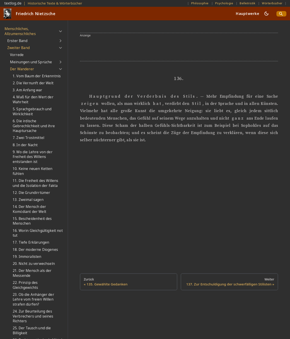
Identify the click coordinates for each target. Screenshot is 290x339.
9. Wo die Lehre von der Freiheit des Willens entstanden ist (33, 157)
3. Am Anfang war (27, 90)
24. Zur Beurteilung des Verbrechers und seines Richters (33, 316)
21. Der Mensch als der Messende (32, 273)
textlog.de (13, 3)
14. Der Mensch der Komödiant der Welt (29, 209)
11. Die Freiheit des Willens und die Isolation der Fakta (35, 183)
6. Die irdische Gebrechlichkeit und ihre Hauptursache (34, 126)
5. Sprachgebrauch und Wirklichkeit (32, 111)
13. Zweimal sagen (28, 199)
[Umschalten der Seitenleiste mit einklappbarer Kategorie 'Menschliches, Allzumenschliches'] (60, 31)
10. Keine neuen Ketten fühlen (33, 171)
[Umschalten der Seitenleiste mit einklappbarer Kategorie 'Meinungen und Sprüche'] (60, 61)
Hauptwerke (247, 13)
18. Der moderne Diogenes (35, 249)
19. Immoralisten (27, 256)
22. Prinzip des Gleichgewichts (25, 285)
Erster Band (17, 40)
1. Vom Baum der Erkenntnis (37, 76)
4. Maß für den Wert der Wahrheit (33, 99)
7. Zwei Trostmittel (28, 137)
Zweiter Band (18, 47)
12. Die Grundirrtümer (31, 192)
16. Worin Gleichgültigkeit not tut (38, 233)
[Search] (281, 13)
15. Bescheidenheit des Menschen (32, 221)
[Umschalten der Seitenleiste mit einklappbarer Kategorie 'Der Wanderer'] (60, 69)
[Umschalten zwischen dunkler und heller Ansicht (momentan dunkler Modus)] (266, 13)
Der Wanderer (22, 69)
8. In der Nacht (25, 145)
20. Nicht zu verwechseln (34, 263)
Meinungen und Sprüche (31, 62)
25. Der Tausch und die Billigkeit (32, 330)
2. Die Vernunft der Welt (33, 83)
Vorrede (17, 54)
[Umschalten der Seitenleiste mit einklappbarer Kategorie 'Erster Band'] (60, 40)
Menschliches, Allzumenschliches (20, 31)
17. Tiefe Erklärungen (31, 242)
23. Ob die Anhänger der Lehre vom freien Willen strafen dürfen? (33, 299)
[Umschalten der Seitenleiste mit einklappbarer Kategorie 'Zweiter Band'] (60, 47)
